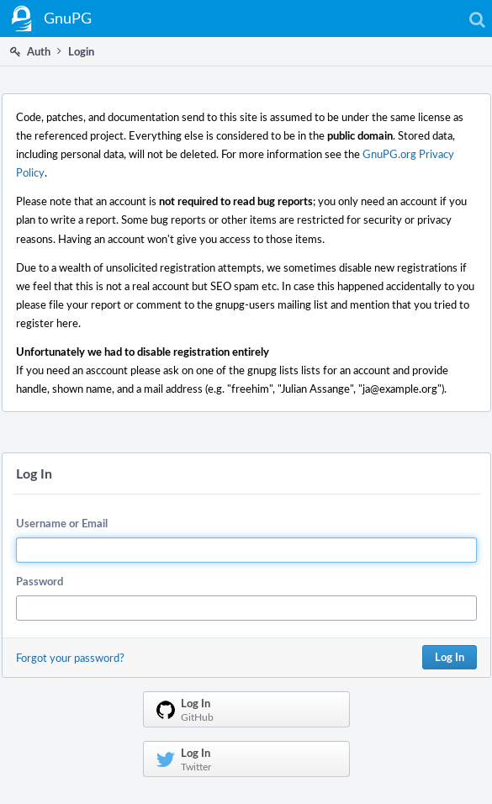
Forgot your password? (70, 657)
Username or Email (62, 523)
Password (39, 581)
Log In (449, 656)
